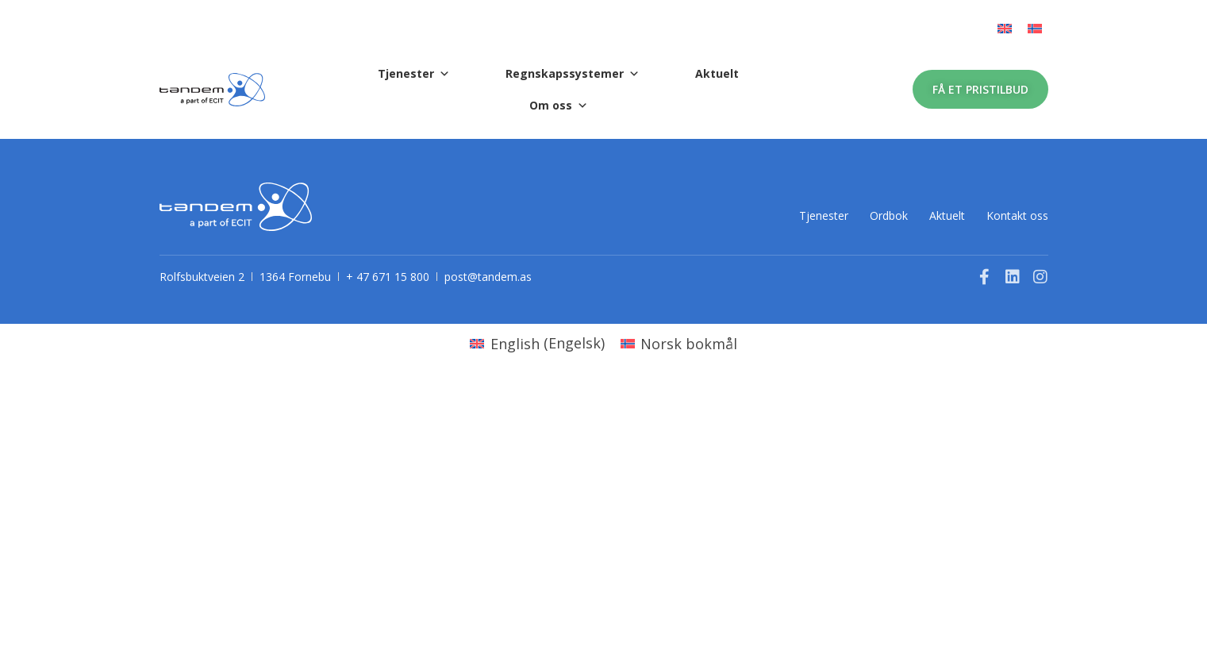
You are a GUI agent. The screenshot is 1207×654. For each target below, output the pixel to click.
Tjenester (414, 74)
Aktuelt (717, 73)
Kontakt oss (1017, 214)
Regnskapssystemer (572, 74)
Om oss (558, 105)
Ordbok (852, 214)
